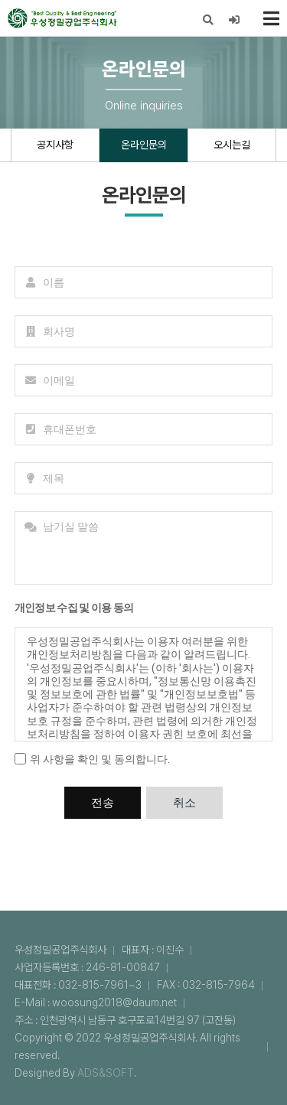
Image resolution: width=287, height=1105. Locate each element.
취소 (184, 803)
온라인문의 (144, 145)
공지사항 (55, 145)
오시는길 (232, 145)
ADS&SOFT (105, 1073)
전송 (102, 803)
